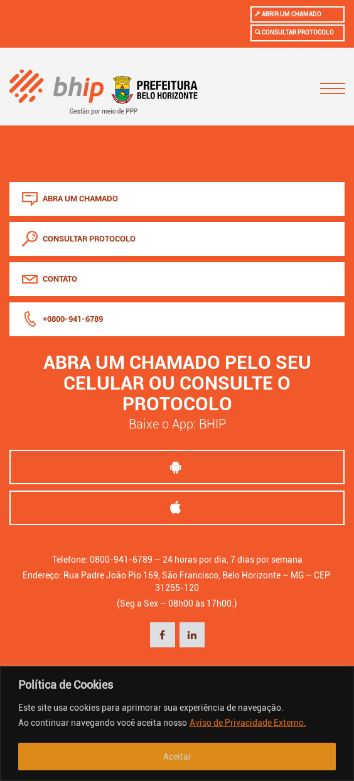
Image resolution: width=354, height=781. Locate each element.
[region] (177, 723)
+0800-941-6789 (62, 319)
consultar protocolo (79, 239)
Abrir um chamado (288, 14)
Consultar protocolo (294, 32)
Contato (49, 279)
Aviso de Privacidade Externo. (248, 723)
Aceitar (177, 757)
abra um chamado (70, 198)
